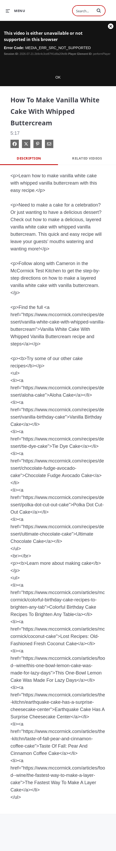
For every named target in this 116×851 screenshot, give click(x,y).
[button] (98, 10)
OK (58, 77)
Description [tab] (29, 158)
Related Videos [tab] (87, 158)
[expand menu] (15, 11)
